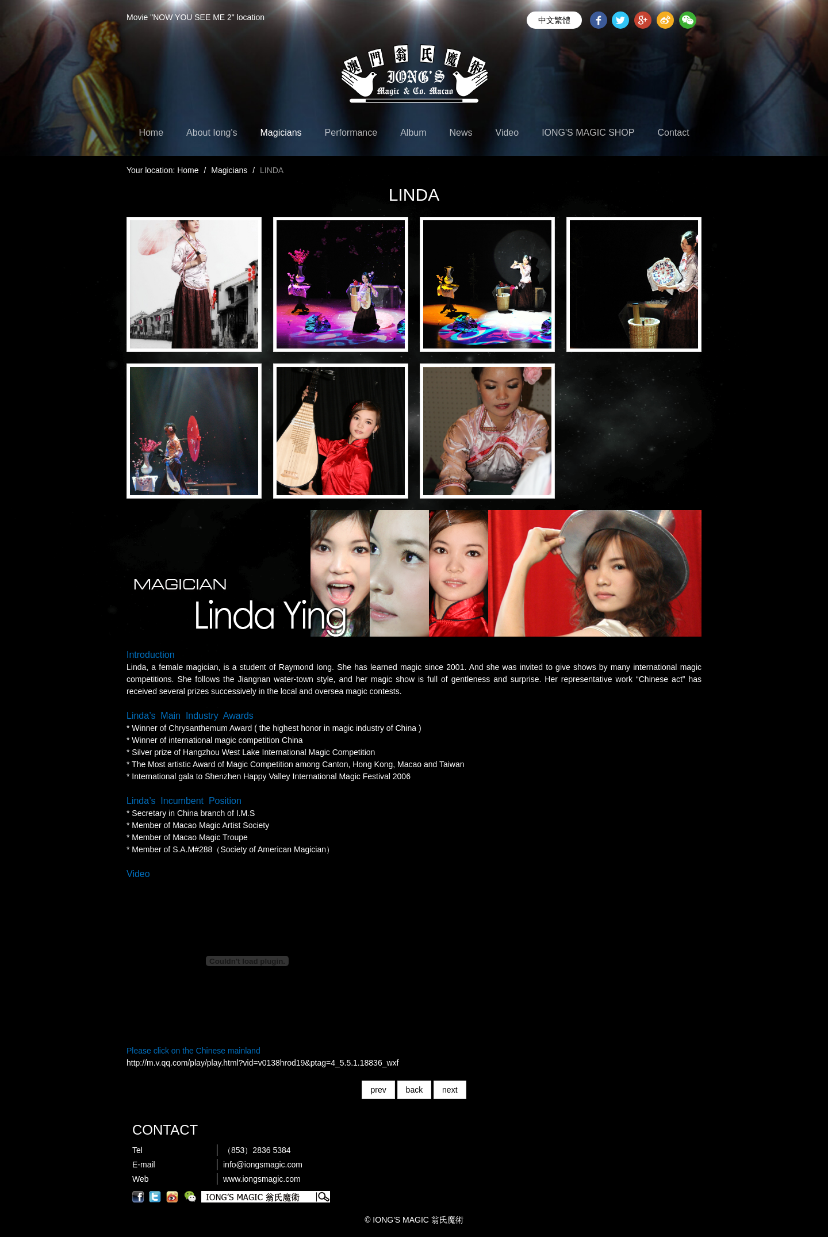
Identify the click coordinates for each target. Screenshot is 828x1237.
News (461, 132)
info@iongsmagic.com (262, 1164)
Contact (673, 132)
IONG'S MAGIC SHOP (588, 132)
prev (378, 1089)
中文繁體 (554, 20)
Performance (351, 132)
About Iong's (211, 132)
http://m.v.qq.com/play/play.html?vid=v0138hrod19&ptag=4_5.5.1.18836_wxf (262, 1062)
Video (507, 132)
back (414, 1089)
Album (413, 132)
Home (151, 132)
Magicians (281, 132)
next (449, 1089)
